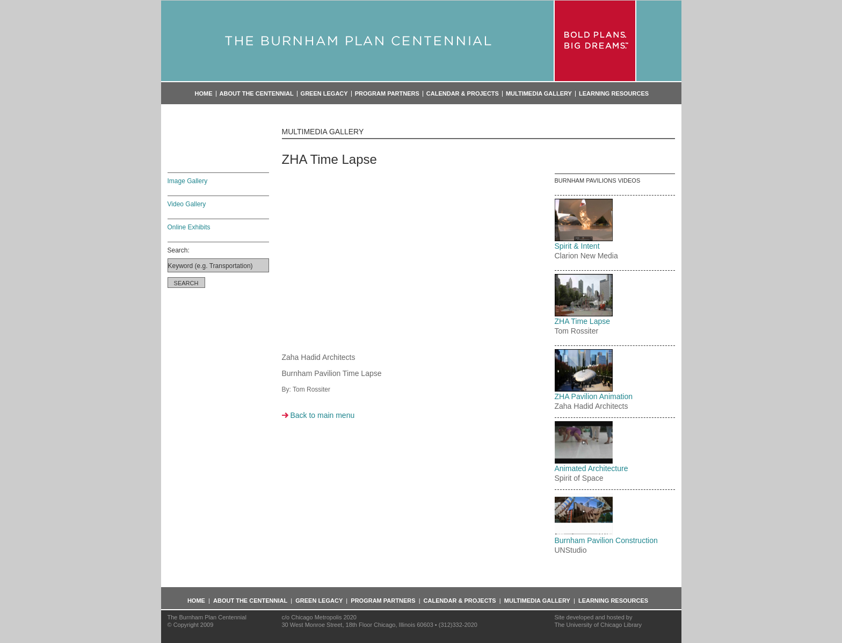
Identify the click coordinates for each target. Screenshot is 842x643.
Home (204, 94)
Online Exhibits (189, 227)
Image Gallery (188, 181)
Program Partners (387, 94)
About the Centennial (257, 94)
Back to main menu (322, 415)
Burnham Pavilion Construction (606, 540)
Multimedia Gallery (539, 94)
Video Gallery (187, 204)
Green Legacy (324, 94)
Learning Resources (614, 94)
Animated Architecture (591, 468)
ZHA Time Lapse (583, 321)
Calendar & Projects (462, 94)
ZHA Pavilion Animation (594, 396)
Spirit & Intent (577, 246)
